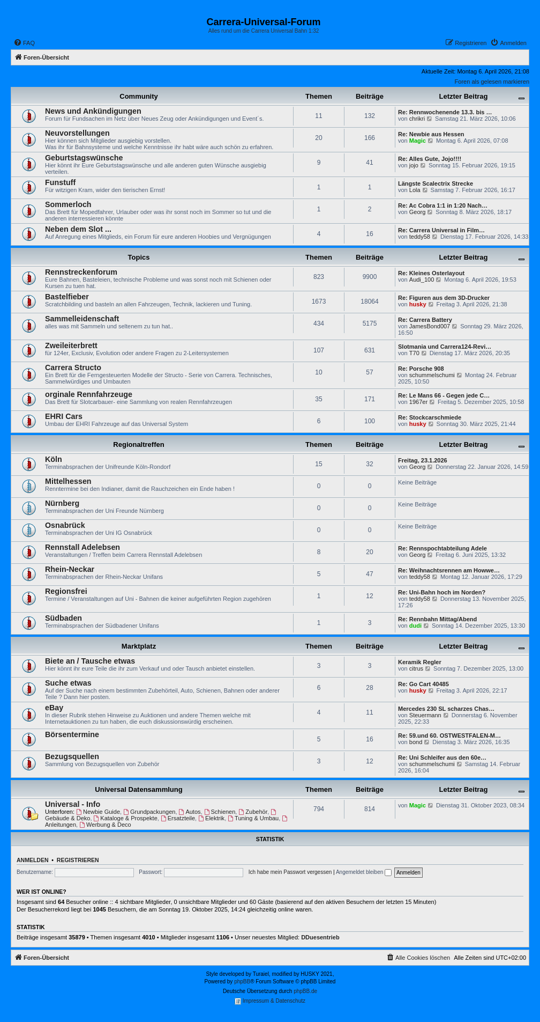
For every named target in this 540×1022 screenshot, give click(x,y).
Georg (417, 212)
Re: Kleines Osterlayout (431, 273)
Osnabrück (65, 525)
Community (138, 96)
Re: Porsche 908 (421, 368)
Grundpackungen (149, 811)
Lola (415, 190)
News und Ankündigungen (93, 111)
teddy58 (419, 236)
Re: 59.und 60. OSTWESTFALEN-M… (449, 735)
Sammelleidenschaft (82, 318)
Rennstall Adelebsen (82, 547)
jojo (413, 165)
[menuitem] (24, 42)
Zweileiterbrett (71, 345)
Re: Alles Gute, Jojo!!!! (429, 159)
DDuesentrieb (320, 937)
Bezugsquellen (72, 756)
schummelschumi (432, 375)
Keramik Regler (419, 662)
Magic (417, 140)
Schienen (220, 811)
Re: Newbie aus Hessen (431, 134)
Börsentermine (72, 734)
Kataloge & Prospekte (126, 818)
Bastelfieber (67, 296)
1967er (418, 402)
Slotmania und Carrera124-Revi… (444, 346)
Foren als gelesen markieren (492, 81)
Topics (139, 257)
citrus (416, 668)
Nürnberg (62, 503)
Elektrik (211, 818)
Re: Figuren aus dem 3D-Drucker (444, 298)
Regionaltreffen (138, 444)
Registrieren (78, 860)
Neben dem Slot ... (78, 229)
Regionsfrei (66, 591)
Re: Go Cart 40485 (423, 684)
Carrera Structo (73, 367)
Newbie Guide (98, 811)
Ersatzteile (178, 818)
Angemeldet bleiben (364, 872)
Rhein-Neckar (69, 569)
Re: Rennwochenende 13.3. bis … (445, 112)
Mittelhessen (68, 481)
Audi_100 (421, 279)
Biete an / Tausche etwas (90, 661)
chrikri (417, 118)
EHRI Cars (63, 416)
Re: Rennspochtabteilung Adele (442, 548)
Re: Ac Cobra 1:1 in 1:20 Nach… (443, 205)
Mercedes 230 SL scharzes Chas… (446, 708)
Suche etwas (68, 683)
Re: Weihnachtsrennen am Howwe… (449, 570)
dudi (415, 625)
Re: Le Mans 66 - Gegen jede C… (444, 395)
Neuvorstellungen (77, 133)
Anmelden (33, 860)
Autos (190, 811)
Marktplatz (139, 646)
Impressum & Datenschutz (270, 1001)
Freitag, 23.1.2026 (422, 460)
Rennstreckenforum (81, 272)
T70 (414, 353)
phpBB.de (305, 991)
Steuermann (425, 715)
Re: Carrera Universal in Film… (441, 230)
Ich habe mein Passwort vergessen (290, 872)
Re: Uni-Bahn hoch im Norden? (441, 592)
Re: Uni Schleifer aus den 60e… (442, 757)
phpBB (242, 981)
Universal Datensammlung (138, 789)
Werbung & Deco (105, 824)
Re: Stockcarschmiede (429, 417)
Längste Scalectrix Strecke (435, 183)
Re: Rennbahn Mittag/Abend (437, 619)
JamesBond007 (429, 326)
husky (417, 304)
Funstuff (60, 182)
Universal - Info (72, 804)
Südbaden (63, 618)
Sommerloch (68, 204)
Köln (53, 459)
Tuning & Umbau (253, 818)
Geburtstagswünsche (84, 157)
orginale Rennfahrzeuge (88, 394)
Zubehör (252, 811)
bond (415, 742)
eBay (54, 707)
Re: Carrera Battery (425, 320)
